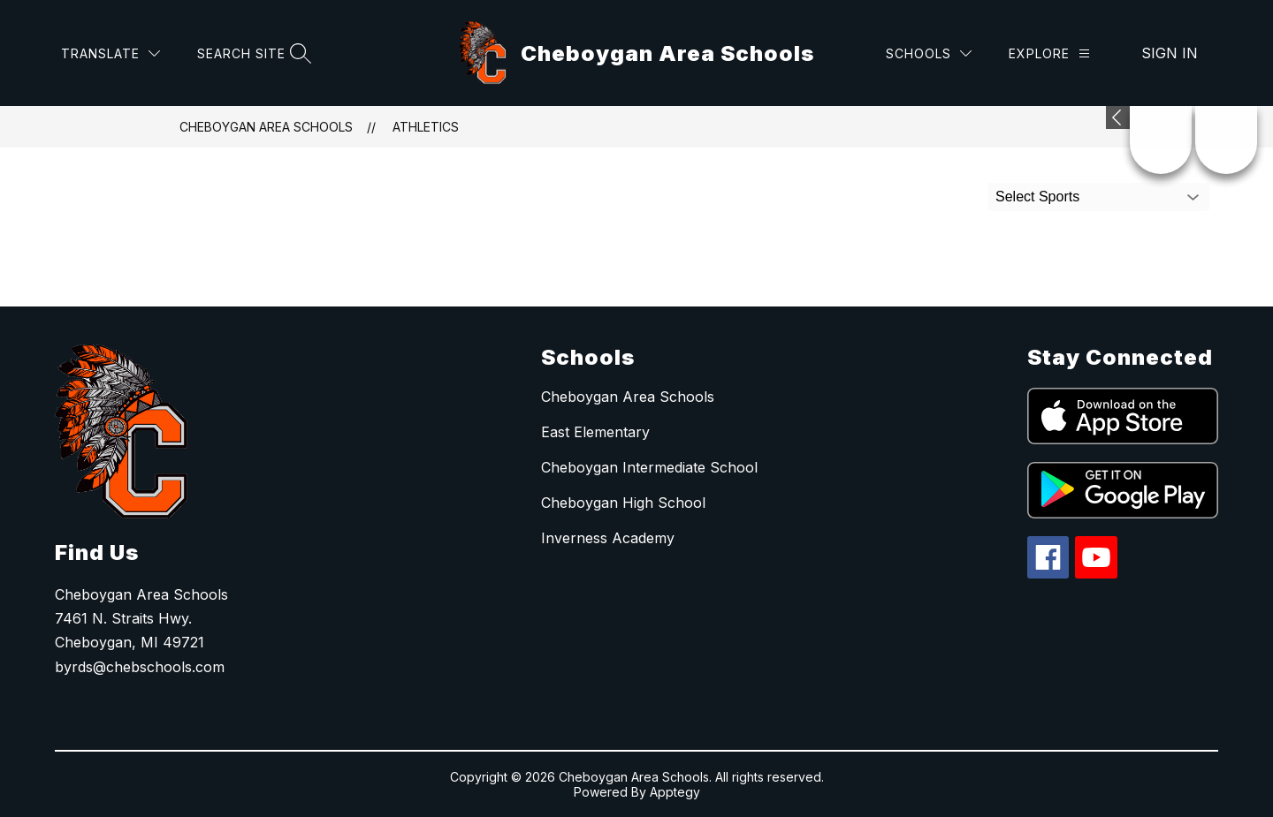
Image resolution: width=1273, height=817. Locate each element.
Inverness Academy (608, 538)
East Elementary (595, 432)
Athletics (426, 126)
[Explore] (1049, 53)
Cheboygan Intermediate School (649, 467)
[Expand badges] (1118, 117)
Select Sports (1037, 196)
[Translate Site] (110, 53)
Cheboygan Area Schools (266, 126)
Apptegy (675, 791)
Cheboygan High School (623, 502)
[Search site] (252, 53)
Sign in (1169, 53)
